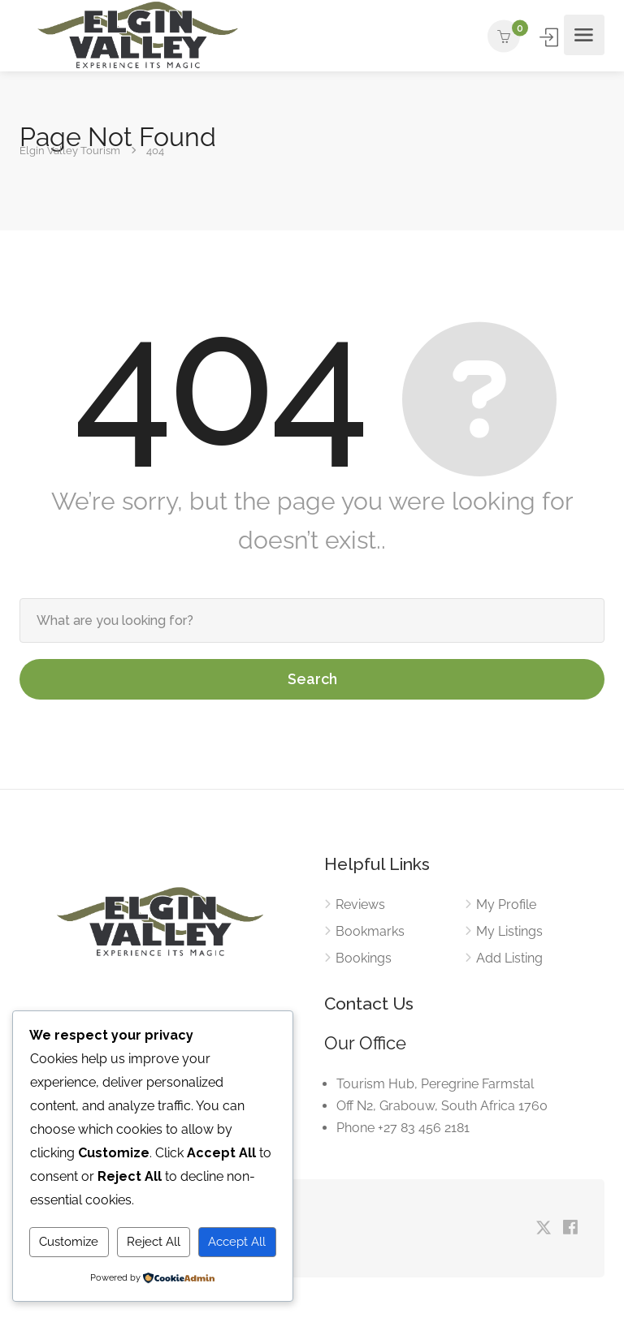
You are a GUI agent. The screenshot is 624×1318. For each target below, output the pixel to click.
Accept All (237, 1241)
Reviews (360, 904)
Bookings (364, 958)
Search (312, 678)
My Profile (506, 904)
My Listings (509, 931)
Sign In (550, 37)
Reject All (153, 1241)
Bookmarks (370, 931)
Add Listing (509, 958)
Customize (68, 1241)
